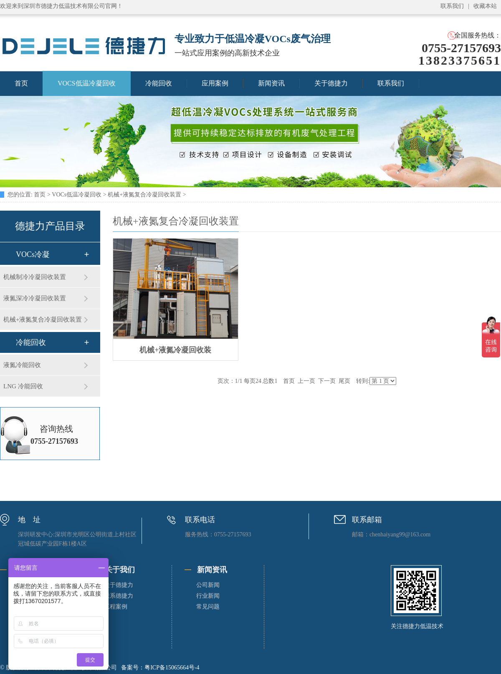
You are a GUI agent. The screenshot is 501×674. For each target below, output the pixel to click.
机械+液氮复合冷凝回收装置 (144, 194)
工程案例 (115, 607)
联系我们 (452, 6)
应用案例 (215, 83)
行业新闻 (208, 596)
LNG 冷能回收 (23, 386)
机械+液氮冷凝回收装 (175, 350)
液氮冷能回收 (22, 365)
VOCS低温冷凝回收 (87, 83)
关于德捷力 (331, 83)
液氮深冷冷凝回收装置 (34, 298)
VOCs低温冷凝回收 (76, 194)
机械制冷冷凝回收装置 (34, 277)
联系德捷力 (118, 596)
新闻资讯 (271, 83)
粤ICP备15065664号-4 (171, 667)
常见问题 (208, 607)
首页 (40, 194)
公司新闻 (208, 585)
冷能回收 (158, 83)
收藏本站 (485, 6)
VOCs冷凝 (33, 254)
